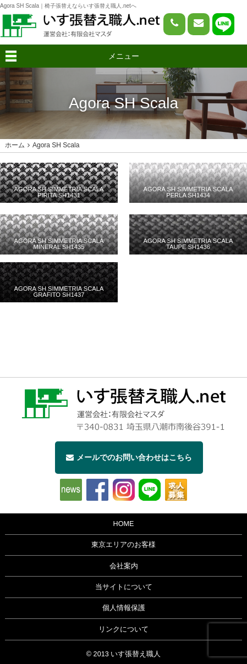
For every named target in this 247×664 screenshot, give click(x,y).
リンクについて (123, 629)
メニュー (123, 56)
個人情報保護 (123, 608)
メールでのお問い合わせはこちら (129, 457)
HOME (123, 524)
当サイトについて (123, 587)
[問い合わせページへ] (199, 24)
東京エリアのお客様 (123, 545)
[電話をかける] (174, 24)
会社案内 (123, 566)
